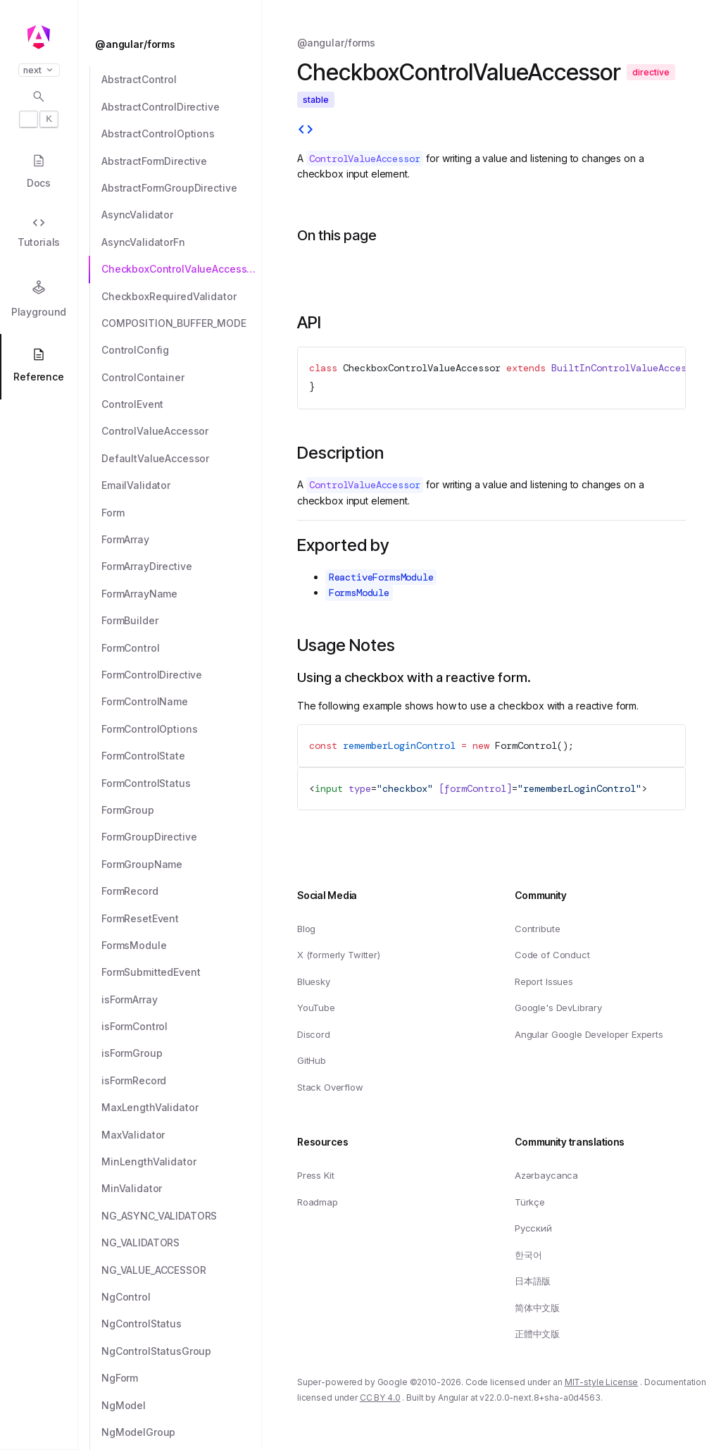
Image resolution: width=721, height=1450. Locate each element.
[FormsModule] (181, 945)
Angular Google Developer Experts (589, 1034)
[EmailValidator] (181, 485)
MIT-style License (602, 1382)
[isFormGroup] (181, 1053)
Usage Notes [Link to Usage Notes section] (346, 645)
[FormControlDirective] (181, 675)
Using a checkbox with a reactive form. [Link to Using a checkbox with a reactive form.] (414, 677)
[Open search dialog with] (38, 108)
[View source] (305, 131)
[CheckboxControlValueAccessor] (181, 269)
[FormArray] (181, 539)
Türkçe (530, 1202)
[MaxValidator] (181, 1135)
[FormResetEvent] (181, 918)
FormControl (526, 745)
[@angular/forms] (173, 44)
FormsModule (359, 592)
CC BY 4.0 (380, 1398)
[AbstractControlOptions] (181, 133)
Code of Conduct (552, 955)
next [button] (39, 70)
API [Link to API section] (309, 322)
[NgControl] (181, 1297)
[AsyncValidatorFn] (181, 242)
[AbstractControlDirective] (181, 107)
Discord (313, 1034)
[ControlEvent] (181, 404)
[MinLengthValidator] (181, 1161)
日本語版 (533, 1281)
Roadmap (317, 1202)
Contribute (537, 928)
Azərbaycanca (546, 1175)
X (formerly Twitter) (338, 955)
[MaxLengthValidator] (181, 1107)
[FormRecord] (181, 891)
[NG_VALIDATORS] (181, 1242)
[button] (38, 1395)
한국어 (528, 1254)
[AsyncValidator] (181, 215)
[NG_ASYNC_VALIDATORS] (181, 1216)
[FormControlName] (181, 701)
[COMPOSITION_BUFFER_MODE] (181, 323)
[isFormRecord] (181, 1080)
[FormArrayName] (181, 594)
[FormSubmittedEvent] (181, 972)
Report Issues (544, 981)
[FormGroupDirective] (181, 837)
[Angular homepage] (38, 37)
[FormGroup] (181, 810)
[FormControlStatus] (181, 783)
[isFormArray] (181, 999)
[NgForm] (181, 1378)
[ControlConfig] (181, 350)
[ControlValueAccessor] (181, 431)
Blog (306, 928)
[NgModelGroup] (181, 1432)
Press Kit (315, 1175)
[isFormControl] (181, 1026)
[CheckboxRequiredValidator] (181, 296)
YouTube (316, 1008)
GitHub (311, 1061)
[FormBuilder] (181, 620)
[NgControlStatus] (181, 1323)
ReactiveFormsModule (381, 577)
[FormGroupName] (181, 864)
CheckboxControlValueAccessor (422, 367)
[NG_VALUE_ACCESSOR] (181, 1270)
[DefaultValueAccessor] (181, 458)
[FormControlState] (181, 756)
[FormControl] (181, 648)
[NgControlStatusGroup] (181, 1351)
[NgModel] (181, 1405)
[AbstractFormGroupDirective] (181, 188)
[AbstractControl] (181, 79)
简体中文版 (537, 1307)
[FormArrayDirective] (181, 566)
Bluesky (313, 981)
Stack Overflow (330, 1087)
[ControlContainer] (181, 377)
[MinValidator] (181, 1188)
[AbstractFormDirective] (181, 161)
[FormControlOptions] (181, 729)
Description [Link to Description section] (340, 452)
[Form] (181, 513)
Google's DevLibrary (558, 1008)
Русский (533, 1228)
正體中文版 (537, 1334)
